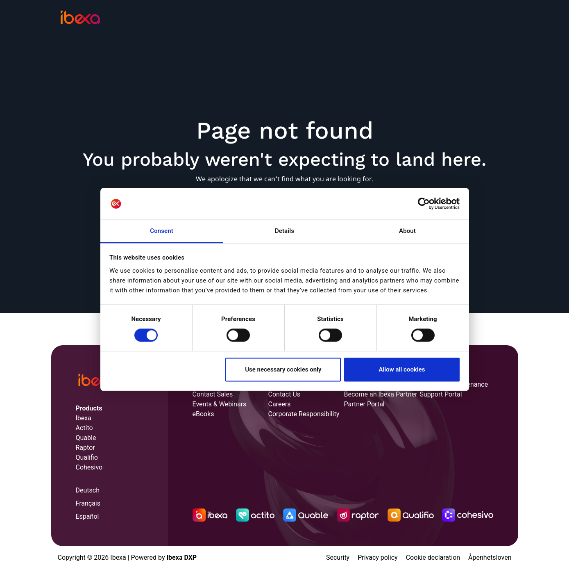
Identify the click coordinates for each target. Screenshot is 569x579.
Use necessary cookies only (283, 369)
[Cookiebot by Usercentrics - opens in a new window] (424, 204)
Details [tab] (284, 231)
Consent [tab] (161, 231)
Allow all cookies (402, 369)
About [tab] (407, 231)
